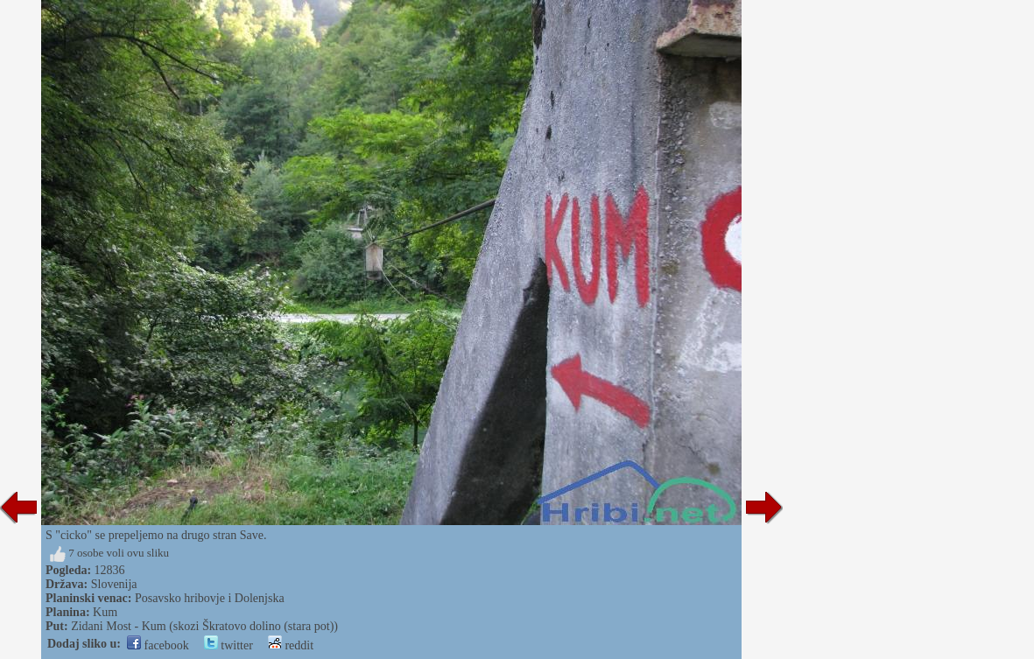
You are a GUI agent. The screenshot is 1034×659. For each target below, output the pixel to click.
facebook (158, 645)
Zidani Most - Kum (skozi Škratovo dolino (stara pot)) (204, 626)
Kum (105, 612)
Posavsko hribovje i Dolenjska (210, 598)
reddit (290, 645)
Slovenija (114, 584)
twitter (228, 645)
